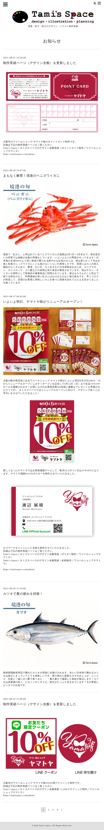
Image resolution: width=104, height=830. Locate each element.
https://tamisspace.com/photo (19, 154)
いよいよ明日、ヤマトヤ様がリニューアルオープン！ (43, 301)
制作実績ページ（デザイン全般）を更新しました (39, 63)
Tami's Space (45, 825)
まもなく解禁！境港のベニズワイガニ (31, 175)
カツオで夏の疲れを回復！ (23, 593)
